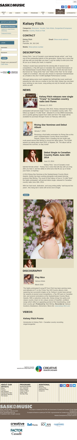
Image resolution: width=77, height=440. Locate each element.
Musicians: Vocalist (38, 28)
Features (3, 390)
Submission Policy (43, 389)
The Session (4, 396)
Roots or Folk (40, 31)
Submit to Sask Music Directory (8, 30)
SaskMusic (12, 5)
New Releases (5, 391)
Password (4, 52)
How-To (43, 13)
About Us (4, 13)
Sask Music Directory (8, 26)
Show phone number (36, 47)
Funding (51, 13)
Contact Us (42, 391)
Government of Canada (56, 409)
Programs (34, 13)
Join (10, 13)
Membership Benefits (25, 386)
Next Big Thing (24, 394)
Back (26, 195)
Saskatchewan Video (6, 393)
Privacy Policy (42, 388)
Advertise (41, 386)
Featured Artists (6, 33)
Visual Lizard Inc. (72, 415)
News (25, 13)
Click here (4, 64)
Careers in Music (24, 391)
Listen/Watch (71, 13)
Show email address (61, 39)
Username (4, 47)
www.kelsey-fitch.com (62, 306)
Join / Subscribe (24, 388)
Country (32, 31)
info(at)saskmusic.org (9, 412)
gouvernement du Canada (59, 412)
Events (17, 13)
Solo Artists (50, 28)
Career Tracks (23, 392)
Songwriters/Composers (63, 28)
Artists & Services (60, 13)
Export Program (24, 389)
